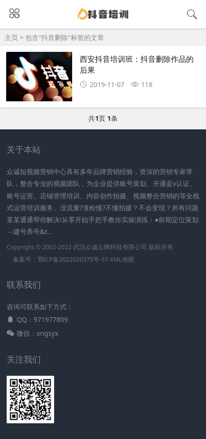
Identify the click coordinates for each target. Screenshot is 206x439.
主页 (11, 37)
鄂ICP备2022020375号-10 (72, 259)
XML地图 (122, 259)
